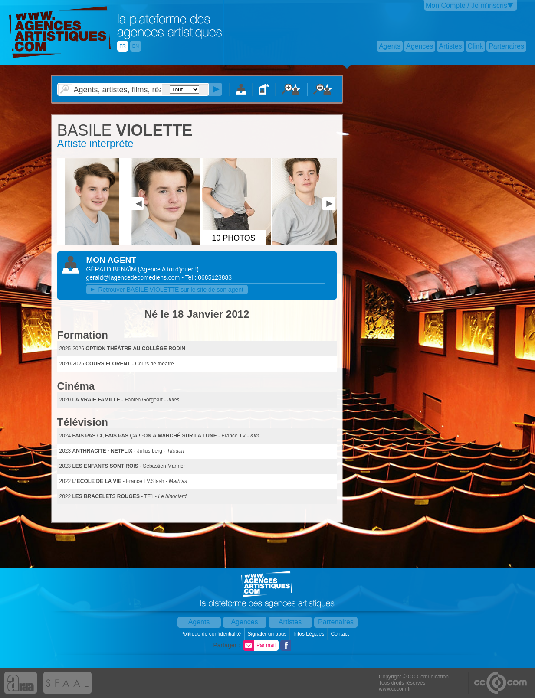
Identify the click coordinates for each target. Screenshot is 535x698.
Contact (341, 634)
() (168, 269)
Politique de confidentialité (212, 634)
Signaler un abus (267, 634)
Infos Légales (309, 634)
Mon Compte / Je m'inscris (466, 5)
